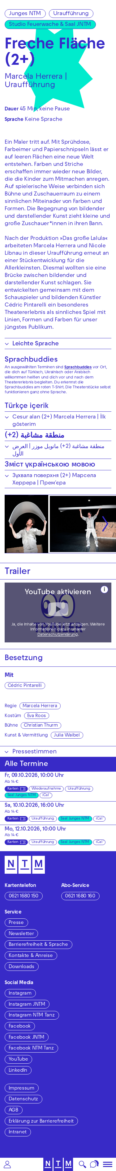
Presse (16, 923)
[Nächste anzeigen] (105, 524)
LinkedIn (18, 1070)
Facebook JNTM (26, 1037)
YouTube (18, 1059)
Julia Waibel (67, 735)
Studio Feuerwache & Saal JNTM (50, 24)
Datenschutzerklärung (57, 635)
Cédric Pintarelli (25, 686)
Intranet (18, 1132)
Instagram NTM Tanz (32, 1015)
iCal (45, 795)
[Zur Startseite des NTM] (58, 1164)
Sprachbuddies (31, 360)
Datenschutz (23, 1099)
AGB (13, 1110)
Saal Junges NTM (21, 795)
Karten (12, 789)
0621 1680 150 (23, 896)
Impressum (21, 1088)
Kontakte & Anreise (31, 956)
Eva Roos (36, 716)
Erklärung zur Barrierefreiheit (41, 1121)
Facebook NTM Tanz (31, 1048)
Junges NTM (25, 14)
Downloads (21, 967)
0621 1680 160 (80, 896)
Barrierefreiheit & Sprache (38, 944)
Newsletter (21, 934)
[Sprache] (94, 1164)
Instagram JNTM (27, 1004)
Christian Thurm (41, 726)
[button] (7, 1164)
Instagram (20, 993)
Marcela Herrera (40, 706)
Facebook (20, 1026)
